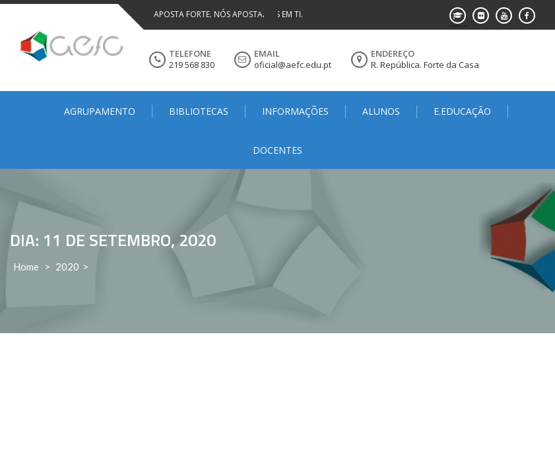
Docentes (277, 150)
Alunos (381, 111)
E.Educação (462, 111)
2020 (67, 266)
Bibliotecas (198, 111)
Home (26, 266)
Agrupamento (99, 111)
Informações (295, 111)
